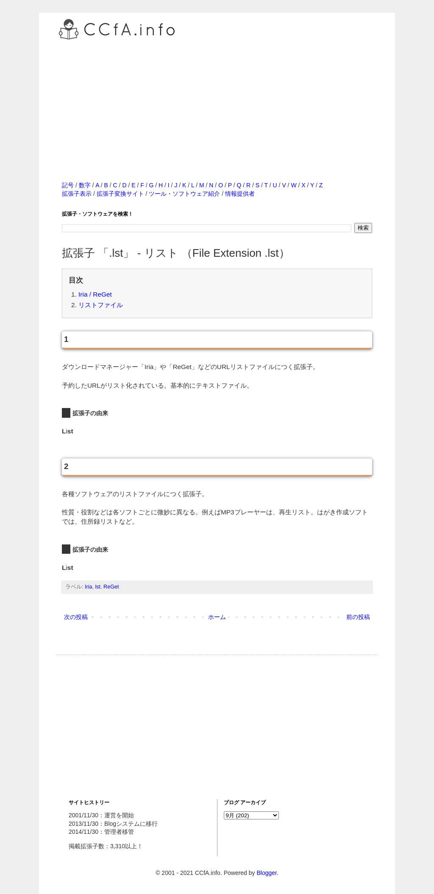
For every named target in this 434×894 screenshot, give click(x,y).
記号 (68, 185)
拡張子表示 (77, 193)
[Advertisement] (217, 101)
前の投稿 (358, 617)
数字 (85, 185)
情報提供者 (240, 193)
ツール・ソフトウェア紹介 (184, 193)
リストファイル (100, 304)
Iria (88, 587)
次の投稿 (76, 617)
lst (98, 587)
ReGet (111, 587)
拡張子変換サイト (120, 193)
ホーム (217, 617)
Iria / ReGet (95, 294)
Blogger (266, 872)
